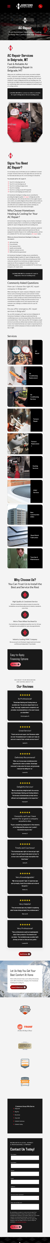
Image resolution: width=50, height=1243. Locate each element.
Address (13, 1186)
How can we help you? (16, 1202)
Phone (12, 1170)
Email (12, 1178)
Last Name (13, 1162)
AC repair (26, 197)
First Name (13, 1154)
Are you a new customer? (17, 1194)
